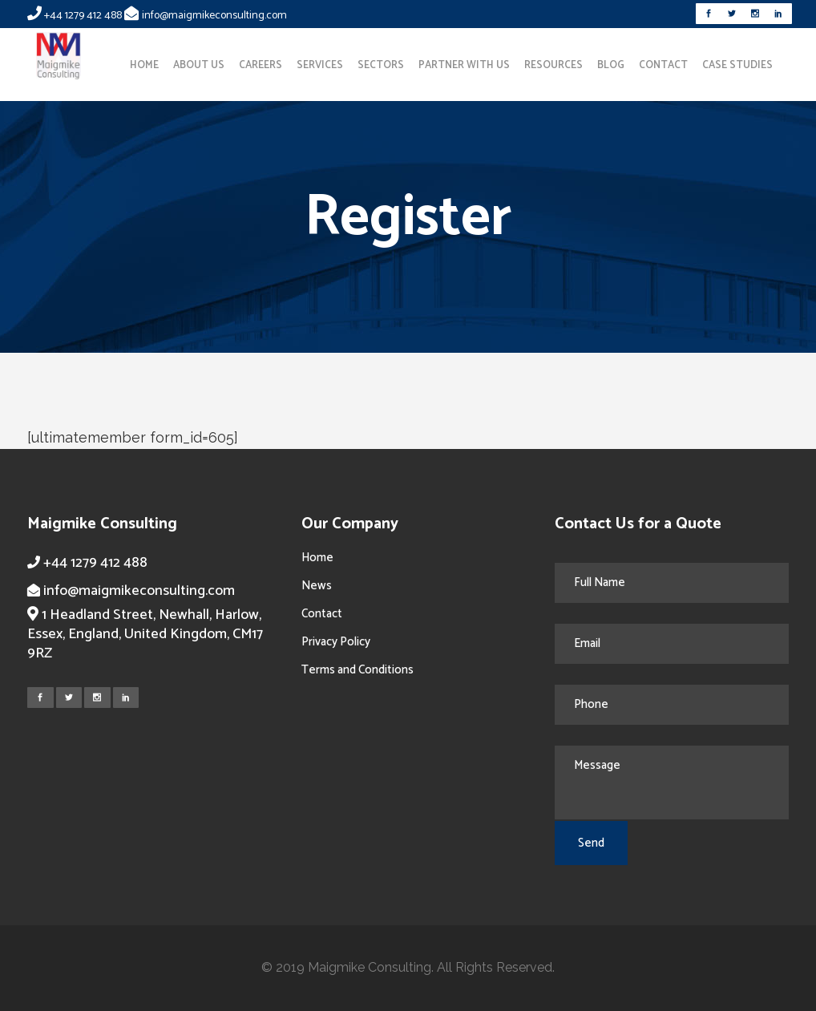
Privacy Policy (335, 642)
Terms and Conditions (357, 670)
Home (317, 558)
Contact (321, 614)
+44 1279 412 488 (83, 15)
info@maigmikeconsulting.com (214, 15)
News (316, 586)
